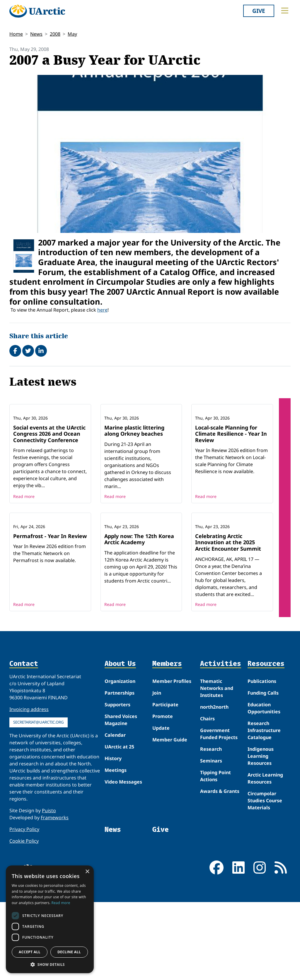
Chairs (207, 795)
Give (258, 11)
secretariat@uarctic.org (38, 799)
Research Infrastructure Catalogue (264, 807)
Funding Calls (263, 770)
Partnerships (119, 770)
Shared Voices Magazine (121, 796)
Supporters (117, 781)
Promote (162, 793)
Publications (262, 758)
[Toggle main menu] (285, 10)
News (36, 34)
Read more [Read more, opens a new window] (61, 902)
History (113, 835)
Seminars (211, 837)
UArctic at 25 (119, 823)
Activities (220, 740)
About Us (120, 740)
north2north (214, 784)
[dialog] (50, 919)
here (102, 310)
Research (211, 826)
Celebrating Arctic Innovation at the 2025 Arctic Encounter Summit (228, 619)
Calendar (115, 812)
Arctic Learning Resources (265, 855)
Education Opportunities (264, 785)
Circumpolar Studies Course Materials (265, 877)
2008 (55, 34)
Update (161, 805)
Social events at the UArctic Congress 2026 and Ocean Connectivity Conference (49, 472)
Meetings (116, 847)
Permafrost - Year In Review (50, 612)
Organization (120, 758)
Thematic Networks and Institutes (216, 765)
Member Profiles (171, 758)
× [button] (87, 872)
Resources (266, 740)
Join (156, 770)
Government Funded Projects (219, 810)
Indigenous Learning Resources (261, 833)
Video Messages (123, 859)
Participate (165, 781)
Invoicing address (29, 786)
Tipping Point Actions (215, 853)
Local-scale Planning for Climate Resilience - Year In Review (231, 472)
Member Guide (169, 816)
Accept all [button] (29, 951)
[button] (50, 964)
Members (167, 740)
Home (16, 34)
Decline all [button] (69, 951)
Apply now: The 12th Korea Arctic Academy (139, 616)
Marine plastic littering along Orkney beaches (134, 469)
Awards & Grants (219, 868)
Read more (24, 534)
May (72, 34)
